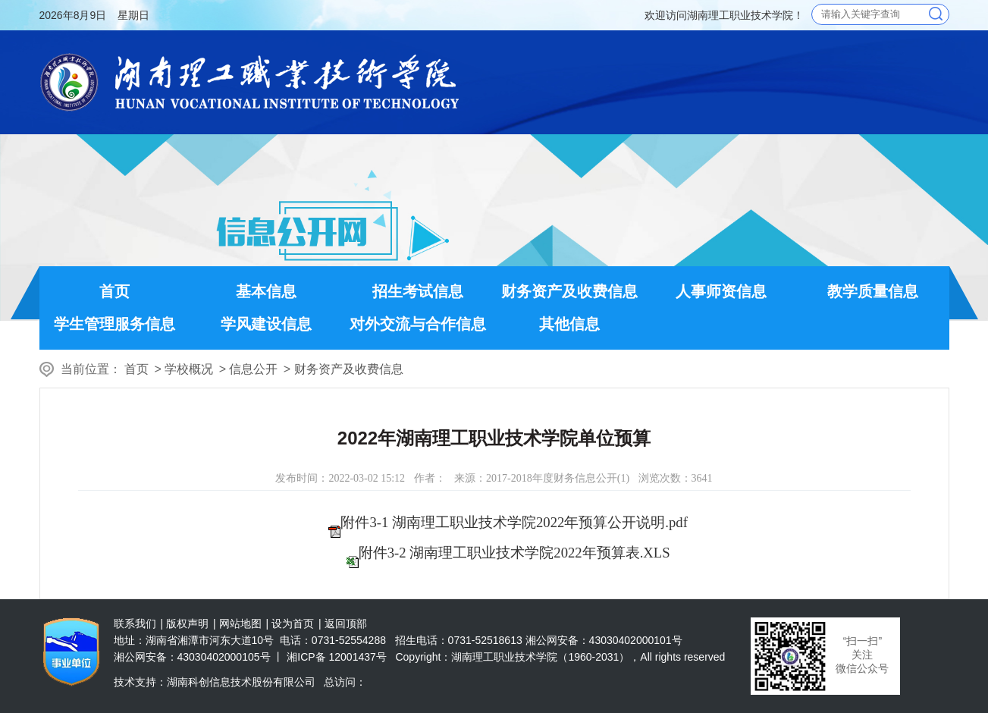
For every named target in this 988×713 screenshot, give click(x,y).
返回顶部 (346, 623)
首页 (114, 291)
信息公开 (253, 369)
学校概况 (189, 369)
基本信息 (266, 291)
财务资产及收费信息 (569, 291)
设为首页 (292, 623)
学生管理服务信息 (114, 324)
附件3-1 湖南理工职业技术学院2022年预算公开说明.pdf (513, 522)
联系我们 (135, 623)
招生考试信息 (417, 291)
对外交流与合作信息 (418, 324)
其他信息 (569, 324)
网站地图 (240, 623)
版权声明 (187, 623)
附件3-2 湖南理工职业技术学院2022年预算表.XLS (514, 553)
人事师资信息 (721, 291)
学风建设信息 (266, 324)
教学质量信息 (872, 291)
